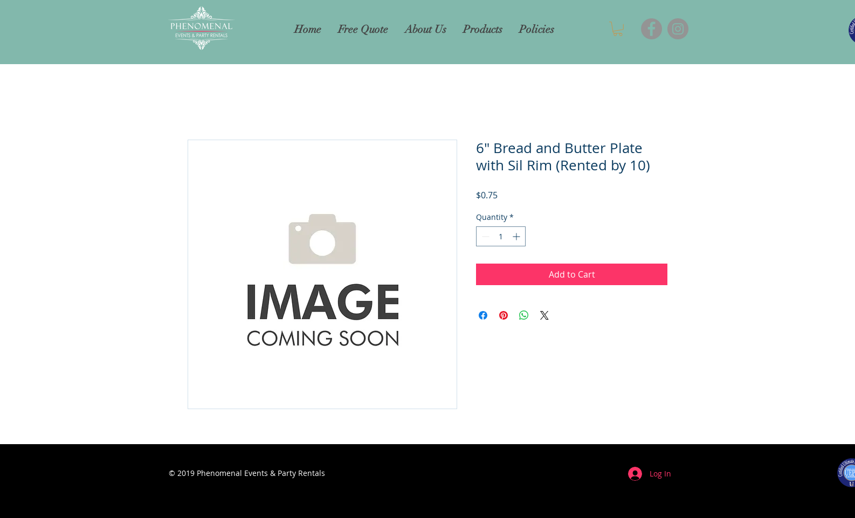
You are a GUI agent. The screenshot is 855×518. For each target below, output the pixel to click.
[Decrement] (484, 236)
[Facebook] (651, 28)
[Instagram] (677, 28)
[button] (617, 29)
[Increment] (517, 236)
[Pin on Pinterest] (503, 315)
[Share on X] (544, 315)
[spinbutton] (501, 236)
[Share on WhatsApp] (524, 315)
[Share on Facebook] (483, 315)
